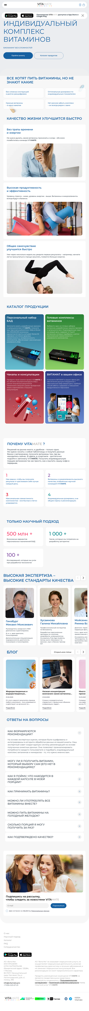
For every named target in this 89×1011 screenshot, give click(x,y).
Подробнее (10, 708)
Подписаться (58, 906)
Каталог (8, 940)
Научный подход (12, 937)
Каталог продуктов (48, 56)
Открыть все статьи (62, 652)
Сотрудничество (12, 947)
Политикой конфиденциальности (64, 983)
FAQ (6, 943)
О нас (6, 933)
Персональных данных (40, 911)
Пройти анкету (18, 56)
